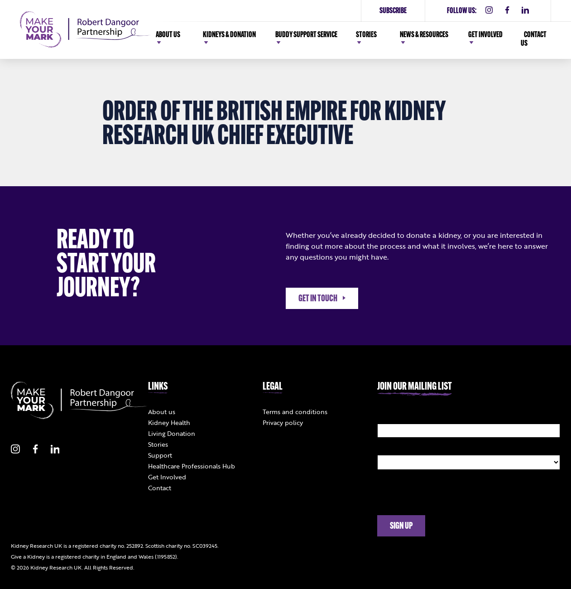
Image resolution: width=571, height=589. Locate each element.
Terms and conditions (295, 411)
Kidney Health (169, 422)
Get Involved (167, 477)
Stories (158, 444)
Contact (159, 487)
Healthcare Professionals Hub (191, 466)
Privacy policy (283, 422)
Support (160, 455)
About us (161, 411)
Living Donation (171, 433)
